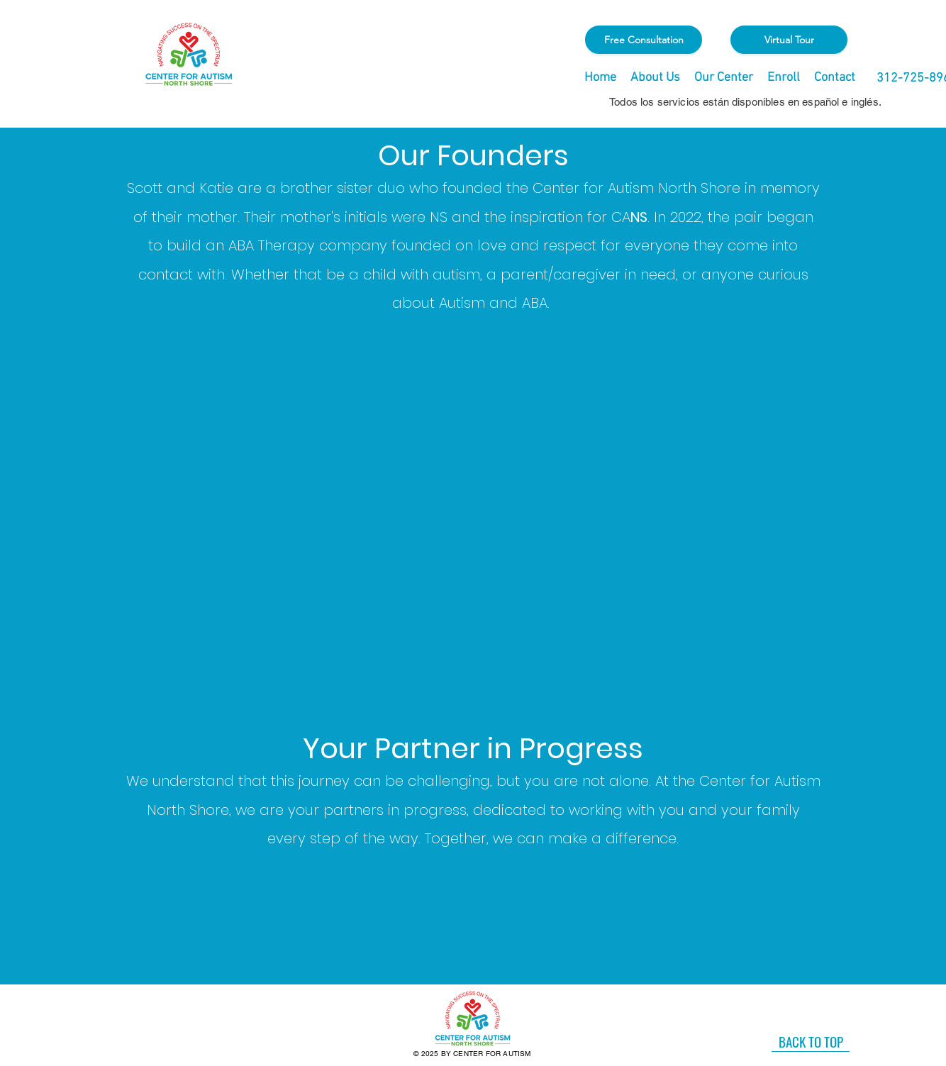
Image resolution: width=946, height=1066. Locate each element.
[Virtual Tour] (788, 40)
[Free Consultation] (643, 40)
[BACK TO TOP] (811, 1041)
